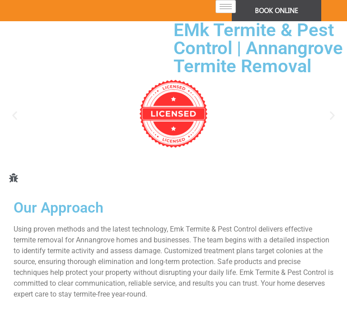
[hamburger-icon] (226, 6)
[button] (14, 115)
